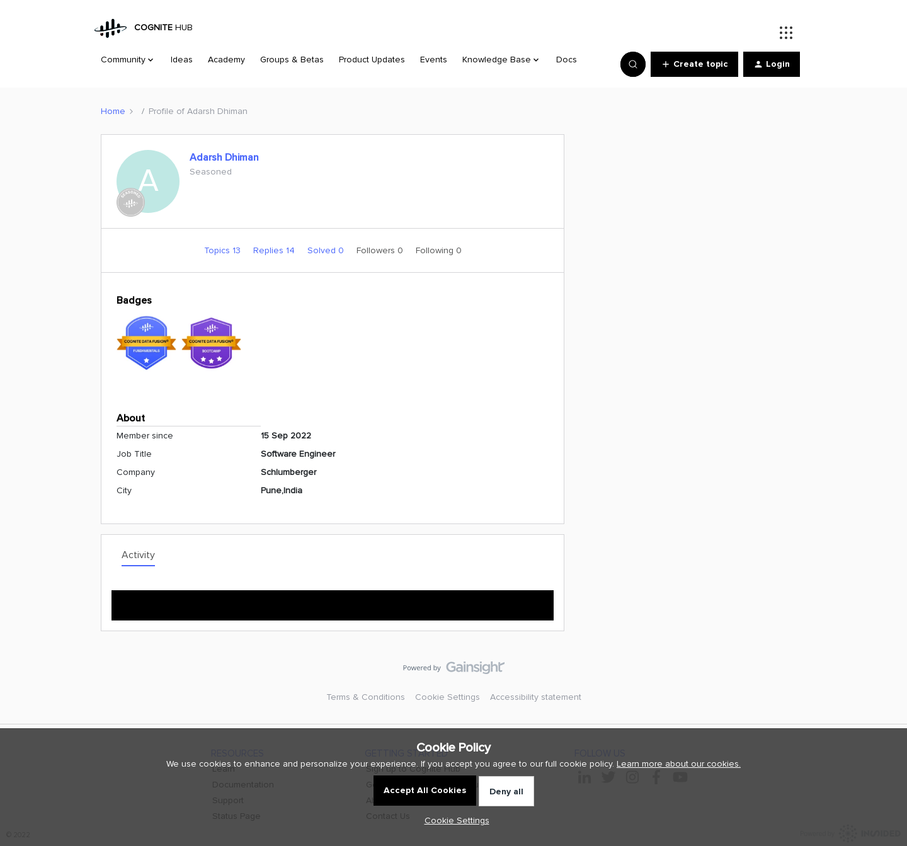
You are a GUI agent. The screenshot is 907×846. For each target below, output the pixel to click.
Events (433, 59)
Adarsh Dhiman (224, 157)
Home (113, 111)
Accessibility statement (535, 697)
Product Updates (372, 59)
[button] (694, 64)
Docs (566, 59)
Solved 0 (326, 250)
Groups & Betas (292, 59)
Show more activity (333, 601)
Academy (226, 59)
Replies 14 (275, 250)
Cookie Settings (447, 697)
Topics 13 (223, 250)
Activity (138, 555)
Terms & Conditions (365, 697)
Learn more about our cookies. (679, 763)
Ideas (182, 59)
